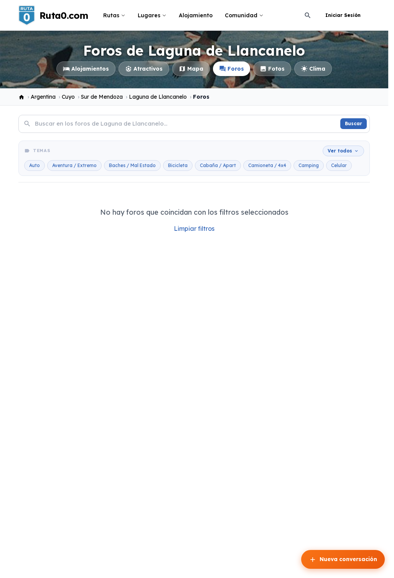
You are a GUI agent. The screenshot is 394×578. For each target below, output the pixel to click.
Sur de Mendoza (102, 96)
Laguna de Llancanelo (158, 96)
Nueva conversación (343, 559)
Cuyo (68, 96)
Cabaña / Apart (218, 165)
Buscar (353, 123)
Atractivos (144, 68)
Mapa (191, 68)
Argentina (43, 96)
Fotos (272, 68)
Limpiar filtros (194, 228)
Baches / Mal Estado (132, 165)
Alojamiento (196, 15)
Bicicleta (178, 165)
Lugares (152, 15)
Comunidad (244, 15)
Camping (308, 165)
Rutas (114, 15)
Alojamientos (86, 68)
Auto (34, 165)
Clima (313, 68)
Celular (339, 165)
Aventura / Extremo (74, 165)
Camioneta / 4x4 (267, 165)
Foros (231, 68)
